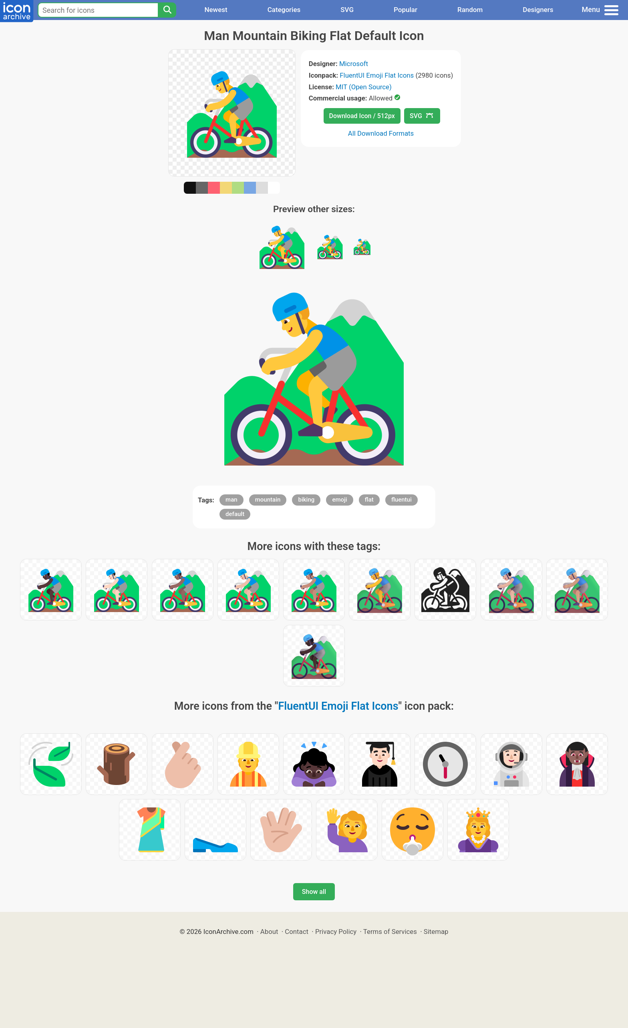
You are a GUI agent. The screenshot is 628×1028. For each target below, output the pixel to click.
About (269, 932)
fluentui (401, 499)
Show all (314, 891)
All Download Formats (381, 133)
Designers (538, 10)
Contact (296, 932)
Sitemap (436, 932)
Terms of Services (390, 932)
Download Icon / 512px (362, 116)
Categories (284, 10)
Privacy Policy (335, 932)
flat (369, 499)
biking (306, 499)
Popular (405, 10)
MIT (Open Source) (364, 87)
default (234, 514)
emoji (339, 499)
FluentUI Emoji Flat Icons (377, 75)
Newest (215, 10)
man (231, 499)
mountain (268, 499)
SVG (347, 10)
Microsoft (353, 64)
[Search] (167, 10)
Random (470, 10)
